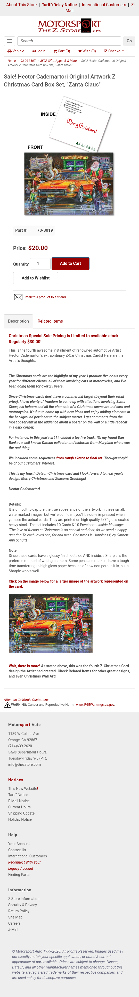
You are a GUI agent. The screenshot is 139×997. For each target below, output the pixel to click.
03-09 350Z (28, 61)
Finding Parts (19, 875)
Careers (14, 923)
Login (38, 51)
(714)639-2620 (20, 746)
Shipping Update (21, 813)
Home (12, 61)
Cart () (62, 51)
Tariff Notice (18, 795)
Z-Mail (13, 929)
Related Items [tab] (50, 321)
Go (129, 40)
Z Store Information (23, 899)
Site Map (15, 917)
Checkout (114, 51)
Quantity (21, 264)
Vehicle (15, 51)
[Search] (69, 41)
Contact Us (17, 850)
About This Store (21, 4)
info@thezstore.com (24, 764)
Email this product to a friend (44, 297)
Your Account (19, 844)
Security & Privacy (22, 905)
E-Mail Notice (19, 801)
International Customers (104, 4)
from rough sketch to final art (79, 458)
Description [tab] (18, 321)
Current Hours (19, 807)
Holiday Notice (20, 819)
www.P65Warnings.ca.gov (95, 705)
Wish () (87, 51)
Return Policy (18, 911)
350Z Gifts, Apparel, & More (58, 61)
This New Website (22, 789)
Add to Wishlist (36, 278)
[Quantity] (40, 263)
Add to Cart (70, 263)
